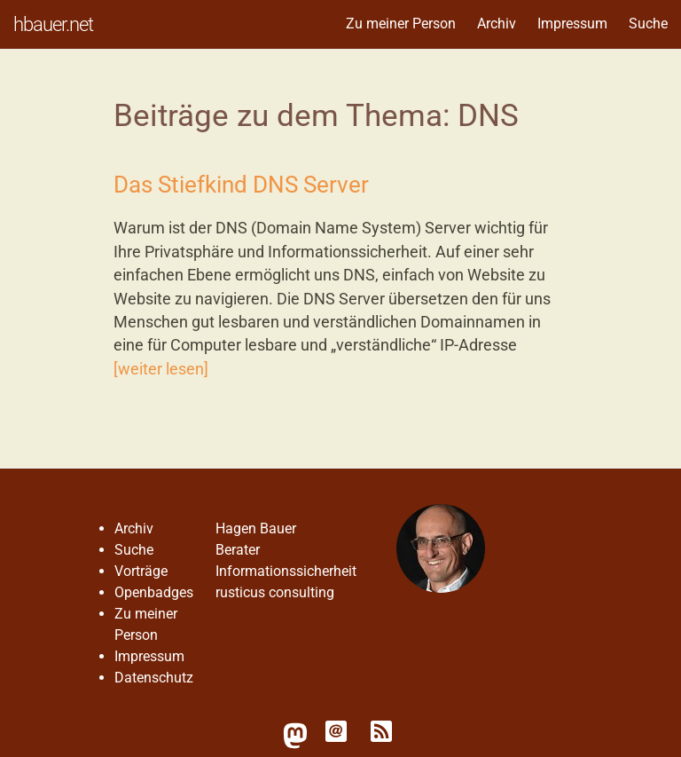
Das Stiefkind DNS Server (241, 184)
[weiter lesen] (161, 369)
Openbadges (153, 592)
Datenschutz (153, 677)
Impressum (572, 23)
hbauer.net (53, 23)
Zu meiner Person (401, 23)
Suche (648, 23)
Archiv (496, 23)
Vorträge (141, 571)
